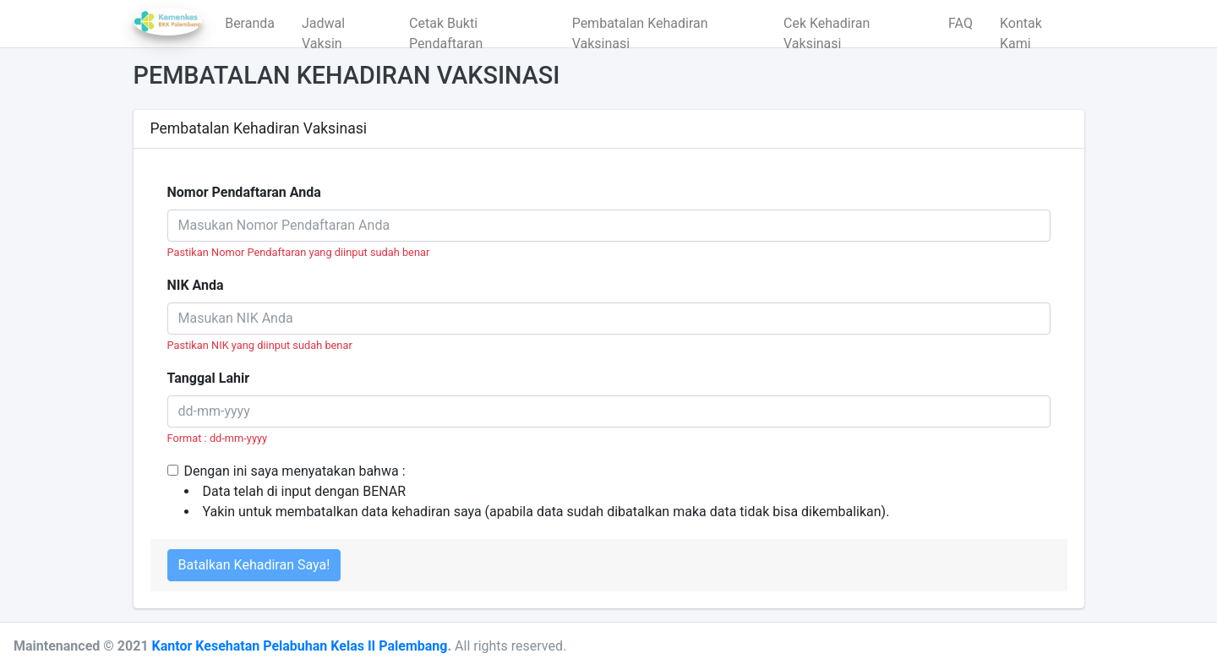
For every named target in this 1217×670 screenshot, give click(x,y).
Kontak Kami (1021, 28)
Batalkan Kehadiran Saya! (254, 565)
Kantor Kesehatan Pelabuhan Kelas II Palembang (300, 646)
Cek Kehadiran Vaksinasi (826, 28)
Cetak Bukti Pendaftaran (446, 28)
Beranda (250, 23)
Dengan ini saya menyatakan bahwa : (537, 492)
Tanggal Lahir (208, 378)
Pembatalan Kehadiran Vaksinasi (640, 28)
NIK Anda (195, 285)
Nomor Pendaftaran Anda (244, 192)
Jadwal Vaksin (323, 28)
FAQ (960, 23)
